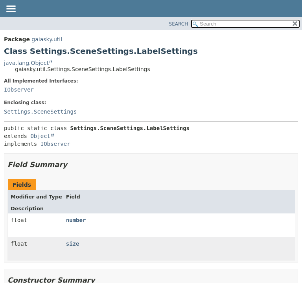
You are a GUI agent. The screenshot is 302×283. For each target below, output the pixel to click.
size (72, 244)
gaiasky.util (46, 39)
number (76, 220)
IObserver (19, 89)
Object (40, 136)
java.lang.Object (26, 63)
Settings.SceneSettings (40, 111)
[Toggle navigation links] (10, 9)
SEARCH (178, 24)
